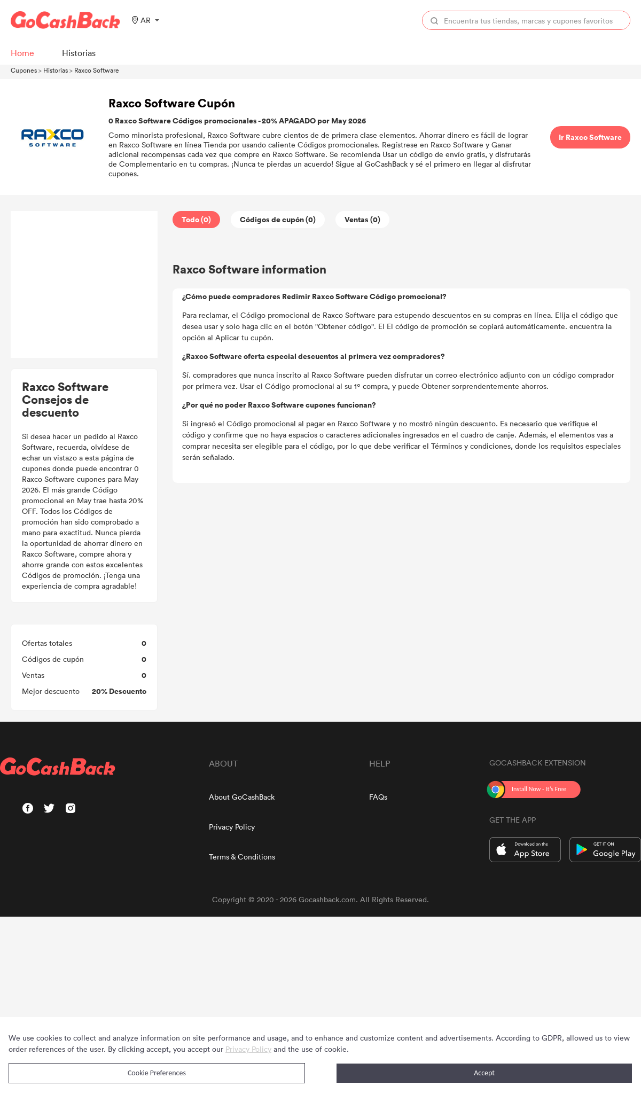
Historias (55, 70)
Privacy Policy (232, 827)
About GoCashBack (242, 797)
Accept (484, 1072)
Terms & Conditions (242, 856)
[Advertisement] (84, 284)
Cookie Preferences (157, 1072)
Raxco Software (96, 70)
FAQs (378, 797)
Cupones (24, 70)
